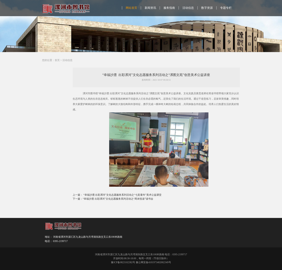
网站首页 (131, 7)
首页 (57, 60)
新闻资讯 (150, 7)
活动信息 (188, 7)
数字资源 (207, 7)
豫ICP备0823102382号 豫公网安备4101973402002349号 (141, 262)
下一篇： (78, 198)
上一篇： (78, 195)
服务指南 (169, 7)
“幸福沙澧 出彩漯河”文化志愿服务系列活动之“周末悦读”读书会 (118, 198)
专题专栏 (226, 7)
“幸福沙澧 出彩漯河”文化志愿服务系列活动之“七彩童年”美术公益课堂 (122, 195)
